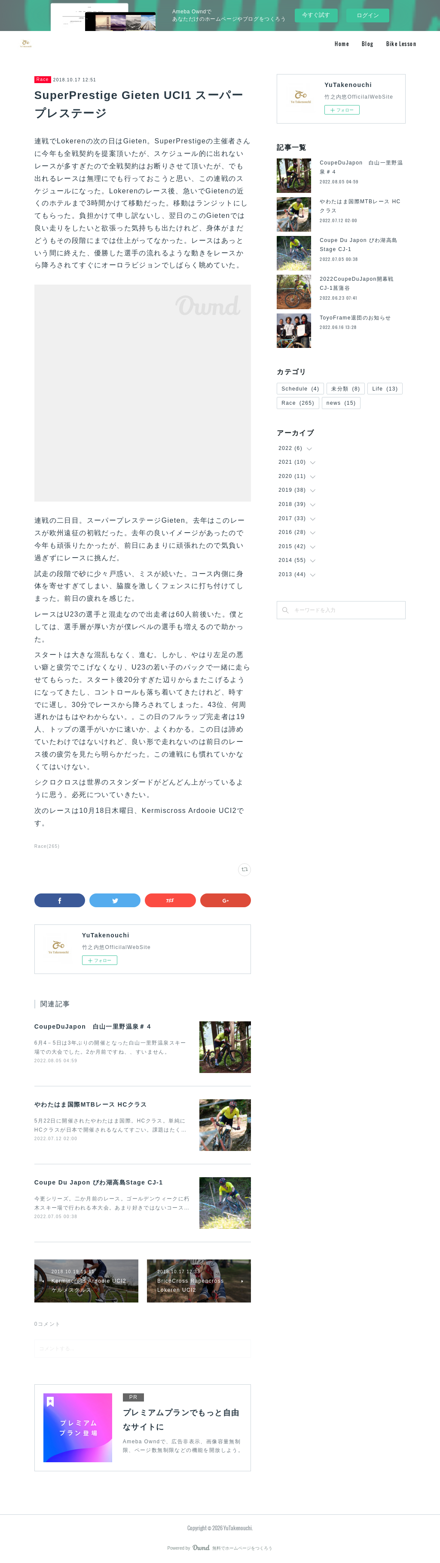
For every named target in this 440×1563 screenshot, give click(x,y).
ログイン (368, 15)
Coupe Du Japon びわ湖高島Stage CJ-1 (98, 1182)
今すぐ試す (316, 15)
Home (342, 43)
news (341, 403)
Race (43, 79)
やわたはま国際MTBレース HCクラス (90, 1104)
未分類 (345, 389)
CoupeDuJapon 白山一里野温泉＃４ (93, 1026)
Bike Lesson (401, 43)
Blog (367, 43)
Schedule (300, 389)
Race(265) (47, 846)
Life (385, 389)
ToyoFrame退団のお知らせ (355, 318)
